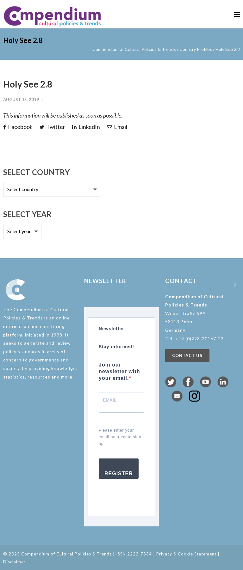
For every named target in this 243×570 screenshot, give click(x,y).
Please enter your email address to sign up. (120, 437)
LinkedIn (86, 126)
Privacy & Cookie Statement (186, 553)
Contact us (187, 355)
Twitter (52, 126)
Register (118, 473)
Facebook (18, 126)
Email (117, 126)
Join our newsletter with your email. (119, 371)
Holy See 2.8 (27, 84)
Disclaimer (14, 561)
